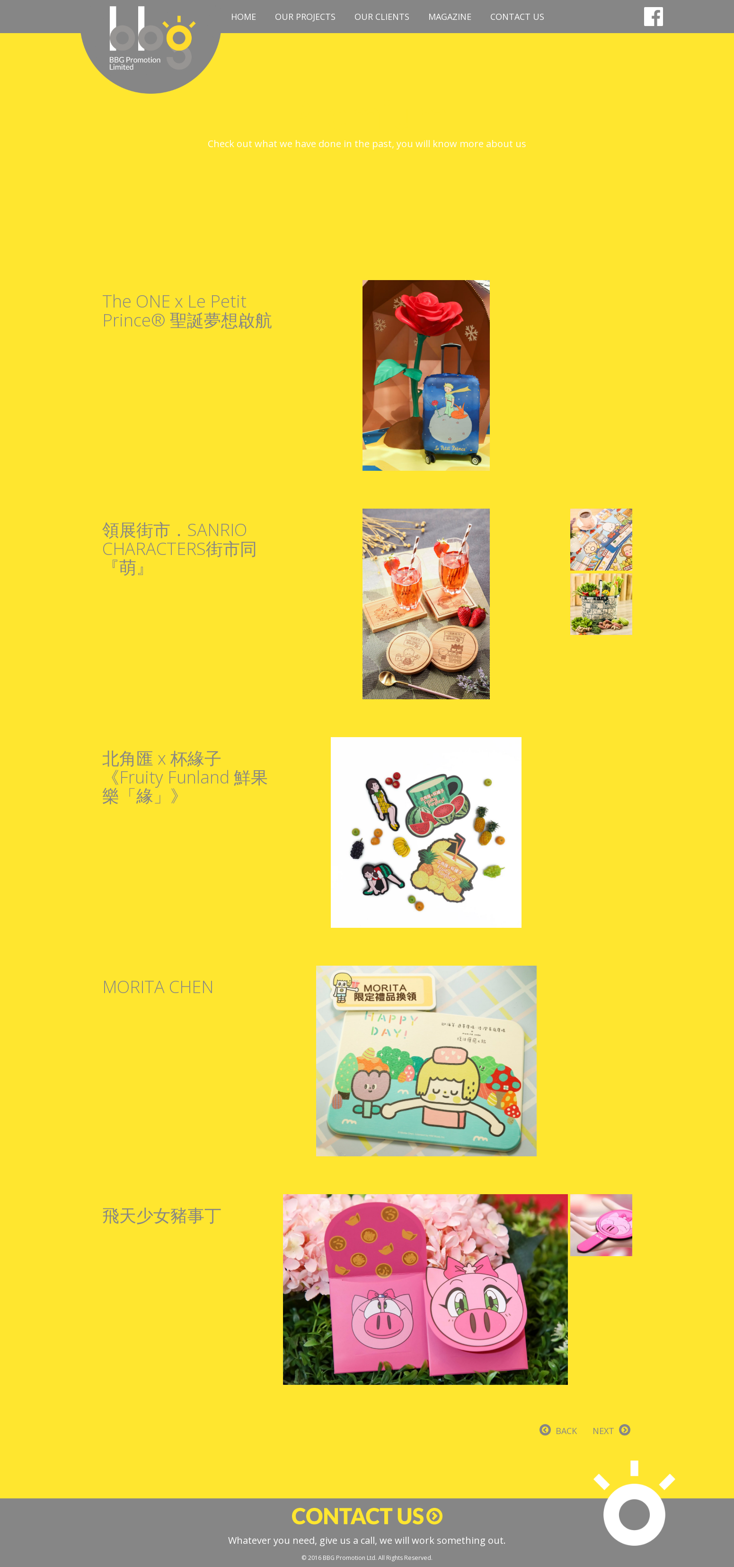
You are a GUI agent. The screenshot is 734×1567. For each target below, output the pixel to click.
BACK (566, 1430)
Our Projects (305, 16)
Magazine (449, 16)
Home (243, 16)
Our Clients (381, 16)
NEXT (603, 1430)
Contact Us (517, 16)
